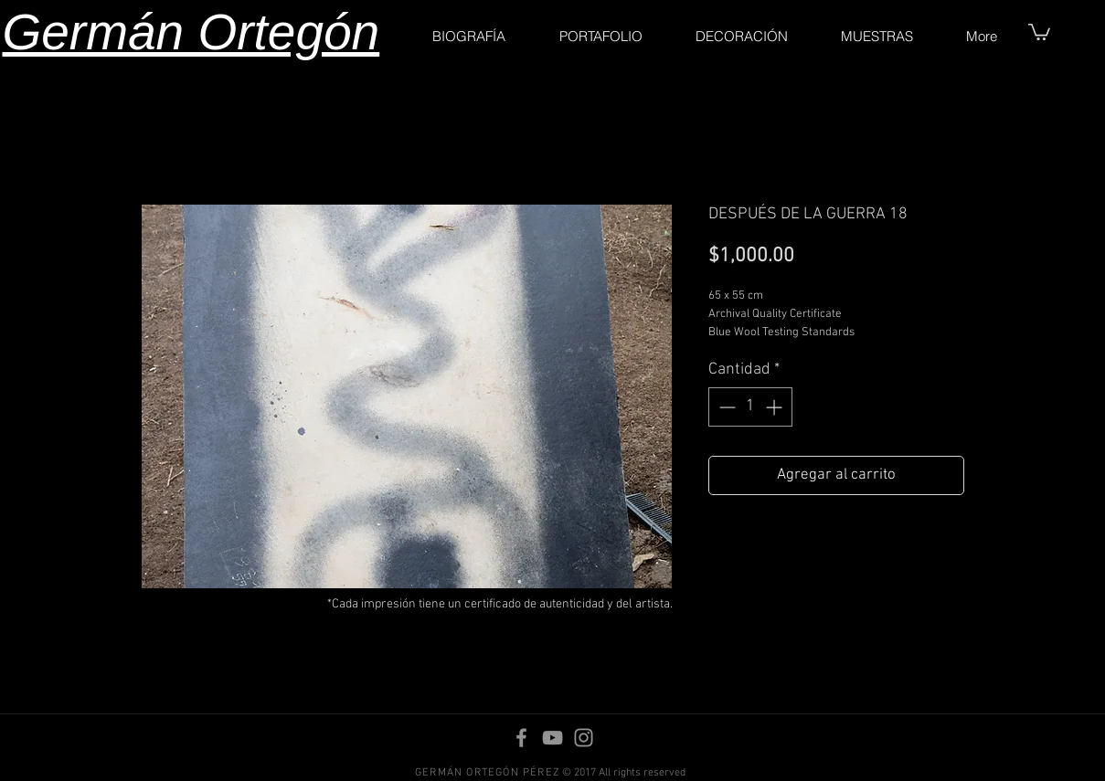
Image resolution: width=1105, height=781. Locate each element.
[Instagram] (583, 737)
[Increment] (775, 407)
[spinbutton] (750, 407)
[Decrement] (725, 407)
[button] (1039, 31)
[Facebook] (521, 737)
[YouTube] (552, 737)
